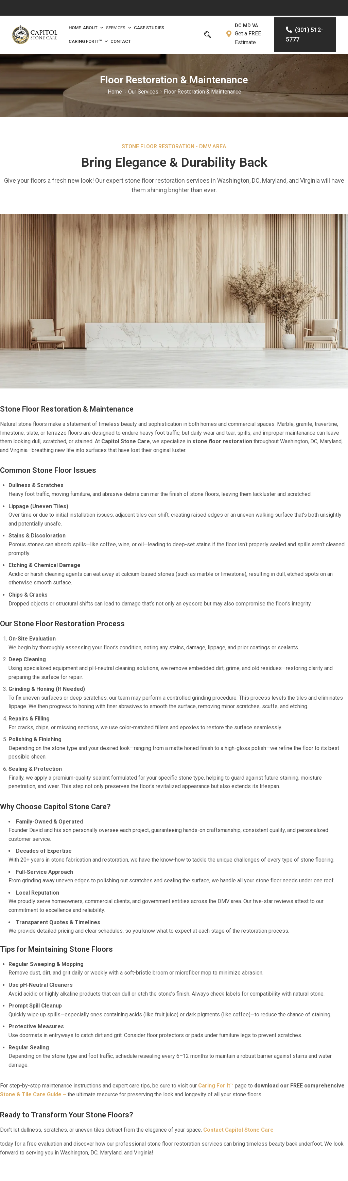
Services (119, 28)
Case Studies (149, 27)
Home (75, 27)
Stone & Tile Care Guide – (33, 1096)
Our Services (143, 92)
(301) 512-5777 (304, 34)
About (93, 28)
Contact (120, 41)
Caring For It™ (88, 41)
